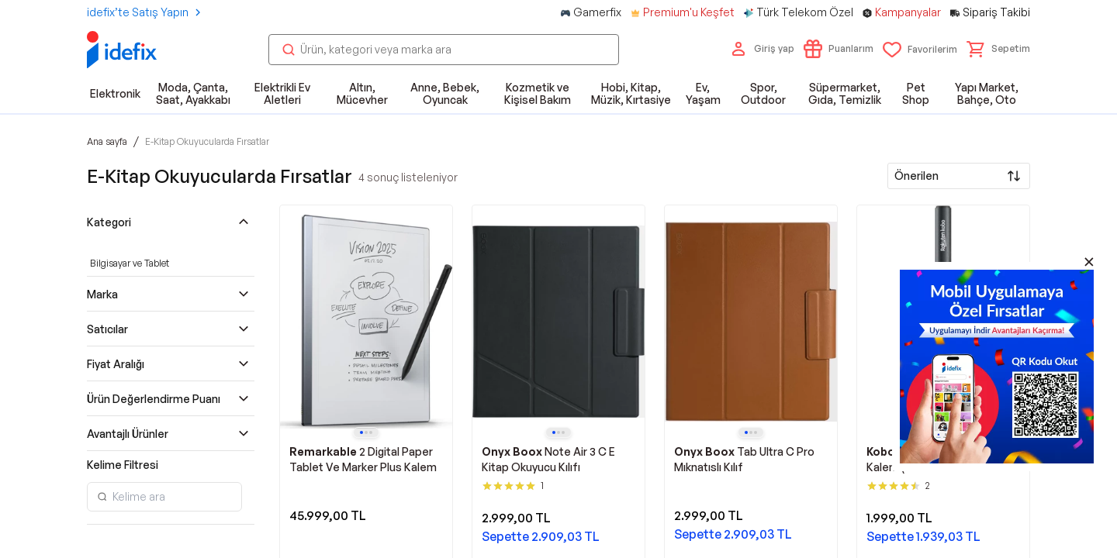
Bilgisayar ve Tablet (129, 263)
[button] (998, 49)
